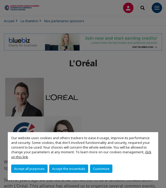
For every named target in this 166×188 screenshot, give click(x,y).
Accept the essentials (68, 168)
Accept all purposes (29, 168)
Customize (101, 168)
